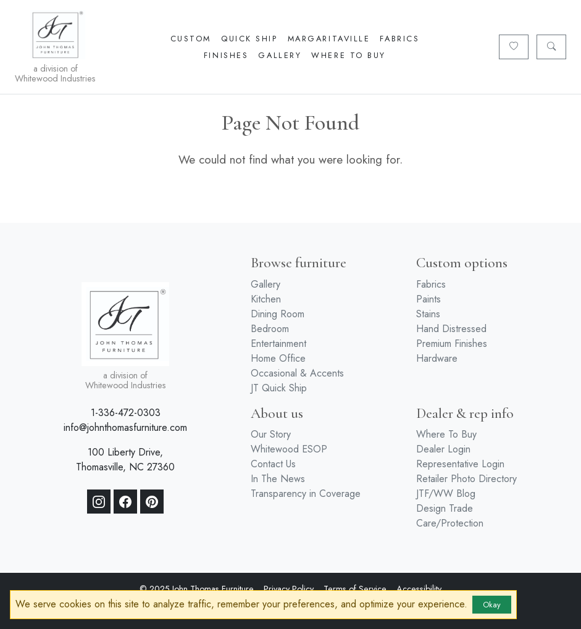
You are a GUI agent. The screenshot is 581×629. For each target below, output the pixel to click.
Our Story (271, 434)
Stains (428, 314)
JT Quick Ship (279, 388)
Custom (190, 38)
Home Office (278, 358)
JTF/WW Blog (445, 493)
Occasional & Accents (297, 373)
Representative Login (460, 464)
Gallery (279, 55)
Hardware (437, 358)
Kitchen (266, 299)
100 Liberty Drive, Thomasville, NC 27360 (125, 459)
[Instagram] (99, 501)
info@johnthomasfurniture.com (125, 427)
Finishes (226, 55)
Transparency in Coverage (306, 493)
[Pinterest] (152, 501)
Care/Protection (449, 523)
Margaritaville (329, 38)
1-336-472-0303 (126, 413)
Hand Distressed (451, 329)
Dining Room (277, 314)
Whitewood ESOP (289, 449)
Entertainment (278, 343)
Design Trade (444, 508)
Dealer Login (443, 449)
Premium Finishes (451, 343)
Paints (428, 299)
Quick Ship (249, 38)
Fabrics (399, 38)
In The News (278, 479)
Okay (492, 604)
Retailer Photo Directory (466, 479)
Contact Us (273, 464)
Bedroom (270, 329)
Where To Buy (348, 55)
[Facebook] (125, 501)
